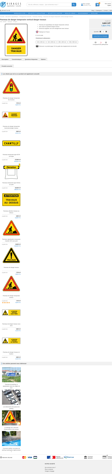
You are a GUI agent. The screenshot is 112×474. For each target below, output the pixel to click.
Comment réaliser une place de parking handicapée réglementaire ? (11, 450)
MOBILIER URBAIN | (70, 13)
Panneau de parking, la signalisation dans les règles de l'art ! (11, 386)
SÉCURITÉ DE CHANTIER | (55, 13)
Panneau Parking (37, 16)
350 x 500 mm (73, 42)
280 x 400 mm (62, 42)
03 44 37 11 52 (5, 10)
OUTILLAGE (94, 13)
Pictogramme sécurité (25, 16)
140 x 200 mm (41, 42)
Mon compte (85, 3)
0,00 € (109, 5)
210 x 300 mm (51, 42)
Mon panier (108, 3)
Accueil (2, 16)
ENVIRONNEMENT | (83, 13)
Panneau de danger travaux (11, 267)
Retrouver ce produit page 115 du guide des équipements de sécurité (58, 46)
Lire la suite (40, 35)
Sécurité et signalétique (11, 16)
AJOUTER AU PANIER (100, 36)
